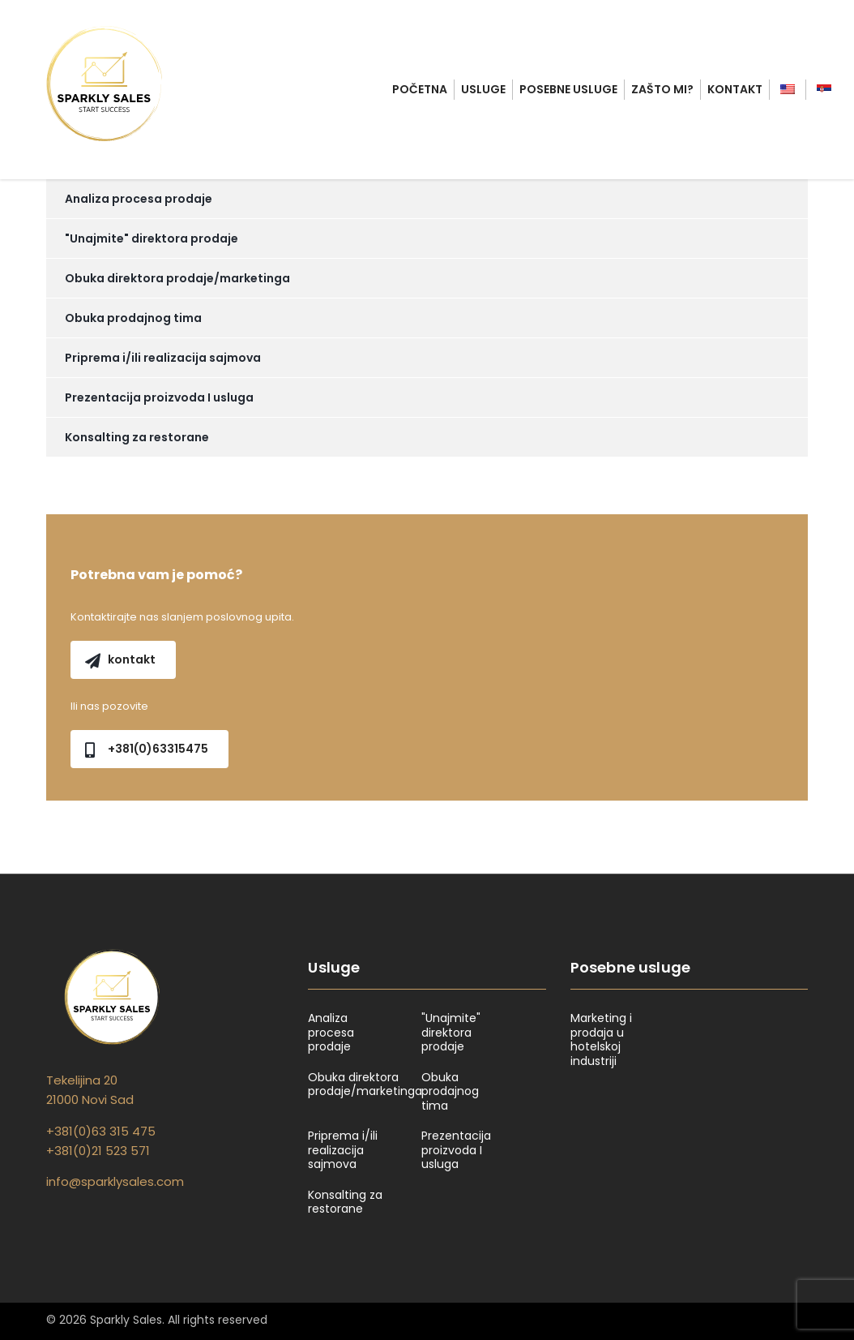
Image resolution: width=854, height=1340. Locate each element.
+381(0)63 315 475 (101, 1131)
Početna (419, 89)
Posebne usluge (568, 89)
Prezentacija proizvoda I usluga (159, 397)
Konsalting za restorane (137, 437)
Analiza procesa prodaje (138, 199)
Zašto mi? (662, 89)
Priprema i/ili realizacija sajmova (163, 358)
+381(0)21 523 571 (98, 1150)
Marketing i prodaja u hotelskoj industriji (601, 1039)
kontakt (120, 659)
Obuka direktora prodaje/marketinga (177, 278)
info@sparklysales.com (115, 1181)
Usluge (483, 89)
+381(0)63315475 (146, 749)
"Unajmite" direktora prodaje (151, 238)
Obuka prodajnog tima (133, 318)
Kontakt (734, 89)
